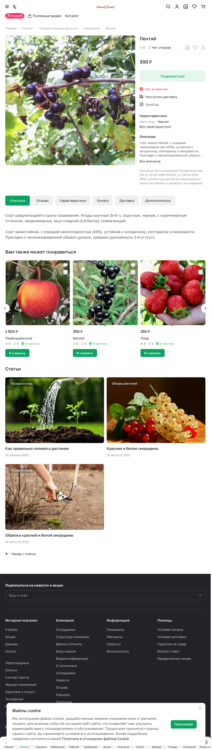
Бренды (11, 644)
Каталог (11, 629)
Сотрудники (65, 629)
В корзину (17, 353)
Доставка (126, 200)
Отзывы (42, 200)
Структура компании (72, 637)
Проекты (114, 644)
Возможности (118, 651)
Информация (118, 620)
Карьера (63, 695)
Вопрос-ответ (168, 651)
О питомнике (66, 666)
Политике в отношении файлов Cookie (95, 738)
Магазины (115, 637)
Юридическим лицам (174, 658)
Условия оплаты (170, 629)
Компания (65, 620)
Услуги (10, 651)
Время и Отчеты (69, 644)
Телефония (14, 699)
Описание (17, 200)
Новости (62, 680)
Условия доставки (171, 637)
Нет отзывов (160, 47)
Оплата (102, 200)
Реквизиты (115, 629)
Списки (11, 670)
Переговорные (17, 663)
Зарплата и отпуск (20, 692)
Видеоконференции (72, 658)
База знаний (66, 651)
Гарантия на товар (171, 644)
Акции (10, 637)
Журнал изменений (20, 684)
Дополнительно (158, 200)
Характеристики (73, 200)
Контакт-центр (17, 677)
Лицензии (64, 702)
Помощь (164, 620)
